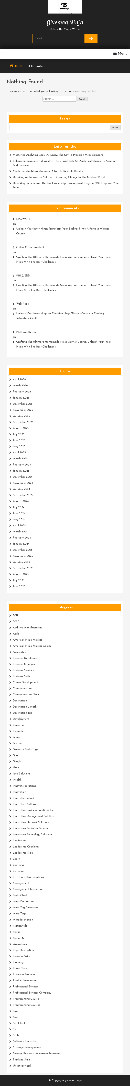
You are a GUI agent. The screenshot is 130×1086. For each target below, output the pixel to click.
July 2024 (18, 507)
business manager (24, 664)
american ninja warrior (27, 640)
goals (16, 755)
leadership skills (23, 853)
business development (26, 658)
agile (16, 633)
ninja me (18, 938)
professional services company (32, 993)
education (19, 725)
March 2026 (20, 385)
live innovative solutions (28, 877)
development (21, 719)
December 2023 (22, 550)
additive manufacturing (27, 627)
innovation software (25, 804)
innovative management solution (33, 816)
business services (23, 670)
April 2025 (19, 452)
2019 (15, 615)
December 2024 (22, 477)
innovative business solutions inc (33, 810)
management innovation (28, 889)
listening (18, 871)
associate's (19, 652)
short (16, 1029)
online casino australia (30, 247)
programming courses (26, 1005)
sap (15, 1017)
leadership (19, 840)
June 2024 (19, 513)
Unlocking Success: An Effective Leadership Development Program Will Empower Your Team (66, 185)
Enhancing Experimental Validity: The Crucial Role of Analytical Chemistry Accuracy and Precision (65, 163)
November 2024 (23, 483)
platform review (26, 332)
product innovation (25, 980)
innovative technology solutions (32, 834)
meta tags (19, 913)
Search (65, 119)
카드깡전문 (23, 275)
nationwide (20, 926)
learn (16, 859)
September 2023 (23, 568)
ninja (16, 932)
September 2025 (23, 422)
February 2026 (22, 391)
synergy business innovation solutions (36, 1053)
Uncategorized (22, 1066)
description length (25, 707)
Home (19, 66)
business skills (21, 676)
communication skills (26, 694)
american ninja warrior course (32, 646)
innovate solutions (24, 786)
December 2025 (22, 404)
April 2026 (19, 379)
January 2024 (21, 544)
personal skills (21, 956)
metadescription (23, 919)
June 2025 (19, 440)
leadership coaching (26, 846)
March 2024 (20, 531)
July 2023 (18, 580)
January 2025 (21, 471)
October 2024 (21, 489)
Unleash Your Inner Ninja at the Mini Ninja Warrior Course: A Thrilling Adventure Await (60, 316)
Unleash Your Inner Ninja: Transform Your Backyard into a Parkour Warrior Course (62, 231)
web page (22, 304)
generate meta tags (25, 749)
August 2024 (21, 501)
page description (23, 950)
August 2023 (21, 574)
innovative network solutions (31, 822)
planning (18, 962)
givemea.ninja (65, 22)
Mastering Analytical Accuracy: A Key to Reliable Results (48, 171)
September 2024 (23, 495)
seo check (19, 1023)
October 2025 (21, 416)
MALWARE (23, 219)
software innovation (25, 1041)
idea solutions (21, 773)
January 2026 (21, 398)
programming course (26, 999)
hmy (16, 767)
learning (18, 865)
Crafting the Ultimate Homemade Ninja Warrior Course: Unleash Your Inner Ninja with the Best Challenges (63, 259)
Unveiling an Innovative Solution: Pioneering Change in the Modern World (59, 177)
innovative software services (30, 828)
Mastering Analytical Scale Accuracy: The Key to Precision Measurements (58, 155)
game (16, 737)
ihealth (17, 780)
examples (19, 731)
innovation (19, 792)
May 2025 (19, 446)
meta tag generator (25, 907)
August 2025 (21, 428)
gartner (17, 743)
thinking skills (21, 1059)
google (17, 761)
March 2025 (20, 458)
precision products (24, 974)
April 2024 (19, 525)
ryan (16, 1011)
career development (25, 682)
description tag (22, 713)
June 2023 (19, 586)
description (20, 700)
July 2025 (18, 434)
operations (20, 944)
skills (16, 1035)
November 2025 (23, 410)
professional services (25, 986)
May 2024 (19, 519)
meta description (23, 901)
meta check (20, 895)
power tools (20, 968)
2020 (16, 621)
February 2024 (22, 537)
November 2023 (23, 556)
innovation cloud (23, 798)
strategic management (27, 1047)
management (21, 883)
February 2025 (22, 464)
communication (22, 688)
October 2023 (21, 562)
